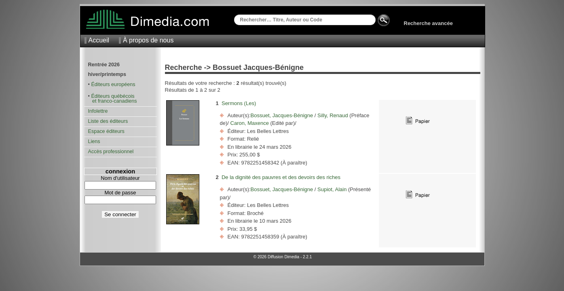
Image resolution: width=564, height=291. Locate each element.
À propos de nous (148, 40)
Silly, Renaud (332, 115)
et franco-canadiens (112, 101)
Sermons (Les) (239, 103)
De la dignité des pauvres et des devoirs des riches (281, 177)
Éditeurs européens (113, 84)
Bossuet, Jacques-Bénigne (283, 115)
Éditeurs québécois (112, 96)
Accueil (99, 40)
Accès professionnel (111, 151)
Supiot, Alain (332, 189)
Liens (94, 141)
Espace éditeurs (106, 131)
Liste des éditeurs (108, 121)
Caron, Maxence (249, 123)
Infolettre (98, 111)
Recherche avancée (428, 23)
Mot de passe (120, 193)
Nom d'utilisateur (120, 178)
